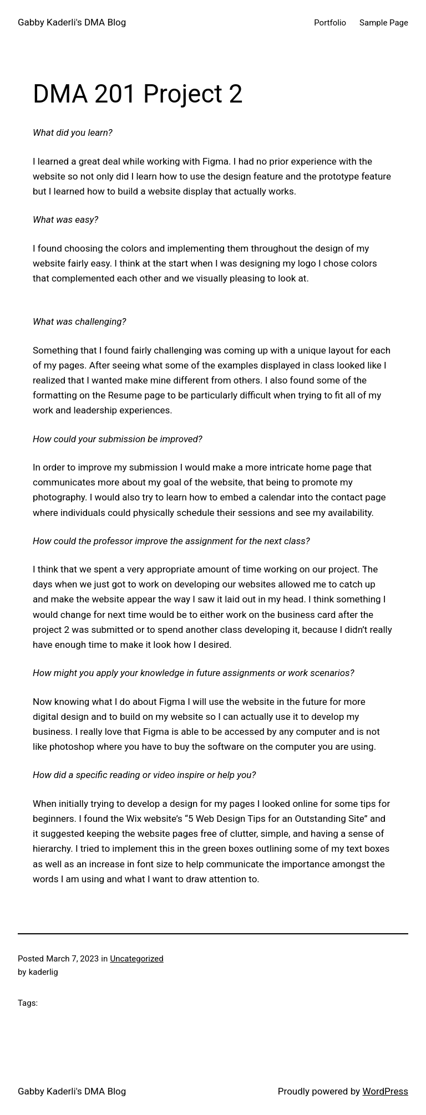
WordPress (385, 1091)
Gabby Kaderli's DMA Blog (72, 22)
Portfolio (330, 23)
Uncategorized (136, 959)
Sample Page (383, 23)
